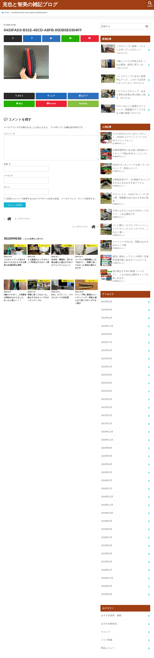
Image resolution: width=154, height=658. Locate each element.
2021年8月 (106, 378)
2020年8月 (106, 441)
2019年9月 (106, 512)
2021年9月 (106, 370)
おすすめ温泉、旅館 (111, 605)
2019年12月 (107, 489)
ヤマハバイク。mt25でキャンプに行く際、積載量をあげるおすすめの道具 (130, 195)
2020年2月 (106, 473)
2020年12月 (107, 425)
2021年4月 (106, 393)
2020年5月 (106, 449)
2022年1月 (106, 362)
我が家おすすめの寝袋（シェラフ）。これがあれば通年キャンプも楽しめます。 (130, 271)
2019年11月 (107, 497)
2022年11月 (107, 322)
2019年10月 (107, 504)
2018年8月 (106, 584)
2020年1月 (106, 481)
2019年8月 (106, 520)
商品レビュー (108, 637)
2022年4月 (106, 346)
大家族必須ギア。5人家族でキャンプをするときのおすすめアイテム (131, 179)
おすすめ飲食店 (109, 613)
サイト (7, 187)
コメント (9, 133)
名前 (7, 164)
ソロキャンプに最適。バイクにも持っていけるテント (123, 49)
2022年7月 (106, 338)
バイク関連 (106, 629)
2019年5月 (106, 544)
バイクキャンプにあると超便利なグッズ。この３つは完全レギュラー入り (123, 78)
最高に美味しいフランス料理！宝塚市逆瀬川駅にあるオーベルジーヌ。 (130, 255)
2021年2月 (106, 409)
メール (8, 175)
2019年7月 (106, 528)
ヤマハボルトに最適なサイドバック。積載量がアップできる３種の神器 (123, 108)
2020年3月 (106, 465)
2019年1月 (106, 560)
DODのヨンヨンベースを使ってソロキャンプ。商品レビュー (130, 164)
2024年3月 (106, 298)
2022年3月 (106, 354)
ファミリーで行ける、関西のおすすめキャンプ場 (130, 241)
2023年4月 (106, 314)
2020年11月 (107, 433)
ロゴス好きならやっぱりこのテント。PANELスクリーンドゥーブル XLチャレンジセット (131, 135)
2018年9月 (106, 576)
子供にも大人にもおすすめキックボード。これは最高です (130, 210)
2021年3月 (106, 401)
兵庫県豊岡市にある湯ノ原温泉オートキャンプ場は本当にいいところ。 (130, 149)
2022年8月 (106, 330)
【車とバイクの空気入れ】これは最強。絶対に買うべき (123, 64)
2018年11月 (107, 568)
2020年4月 (106, 457)
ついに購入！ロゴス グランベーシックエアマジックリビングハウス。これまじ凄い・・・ (130, 226)
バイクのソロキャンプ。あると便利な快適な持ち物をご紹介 (123, 93)
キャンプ (105, 621)
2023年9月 (106, 306)
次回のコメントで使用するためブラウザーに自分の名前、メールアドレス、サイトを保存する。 (51, 198)
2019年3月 (106, 552)
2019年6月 (106, 536)
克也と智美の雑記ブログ (30, 4)
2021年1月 (106, 417)
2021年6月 (106, 386)
